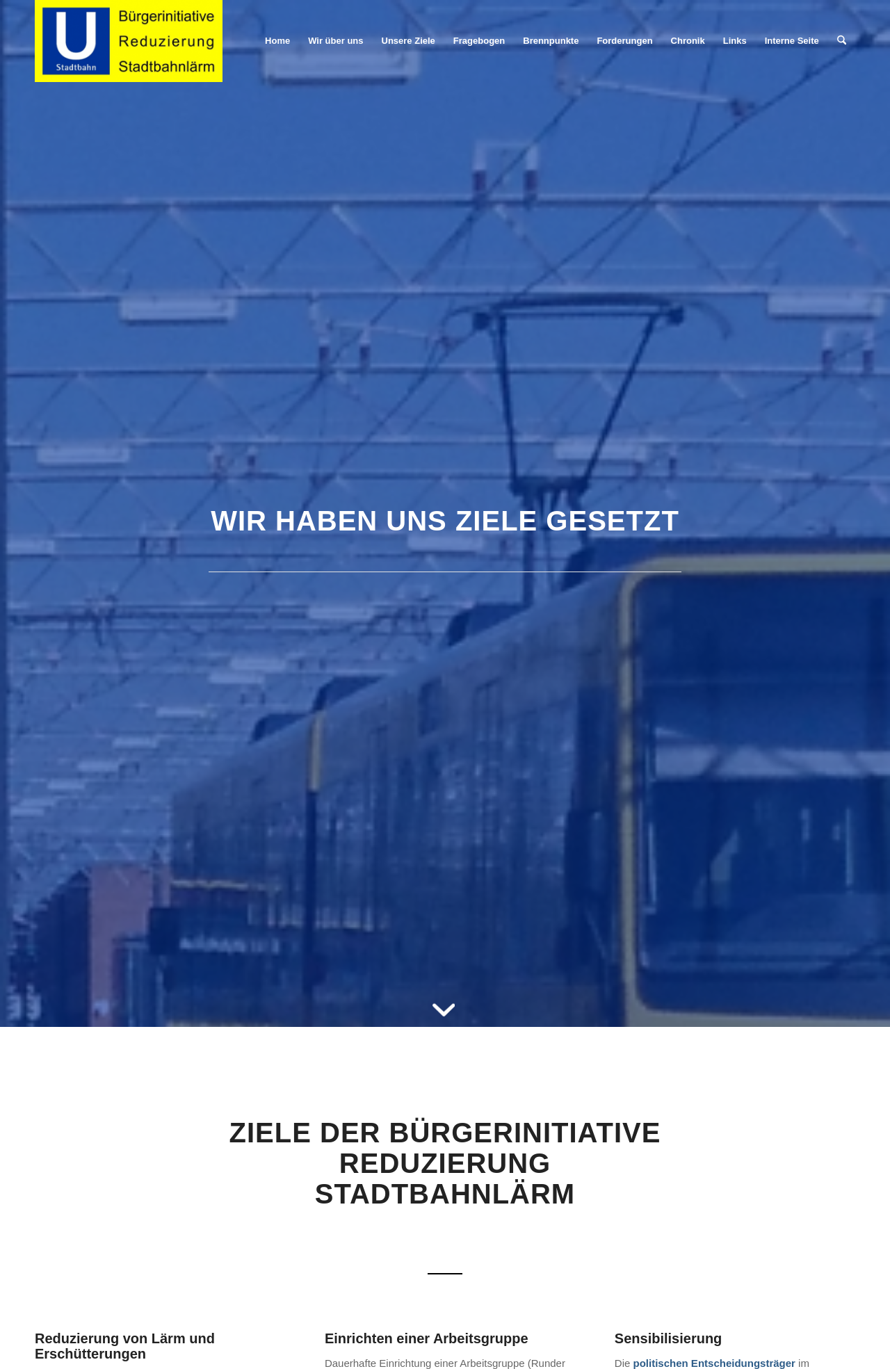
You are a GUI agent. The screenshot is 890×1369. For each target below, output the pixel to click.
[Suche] (841, 41)
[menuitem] (277, 41)
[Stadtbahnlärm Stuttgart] (128, 41)
